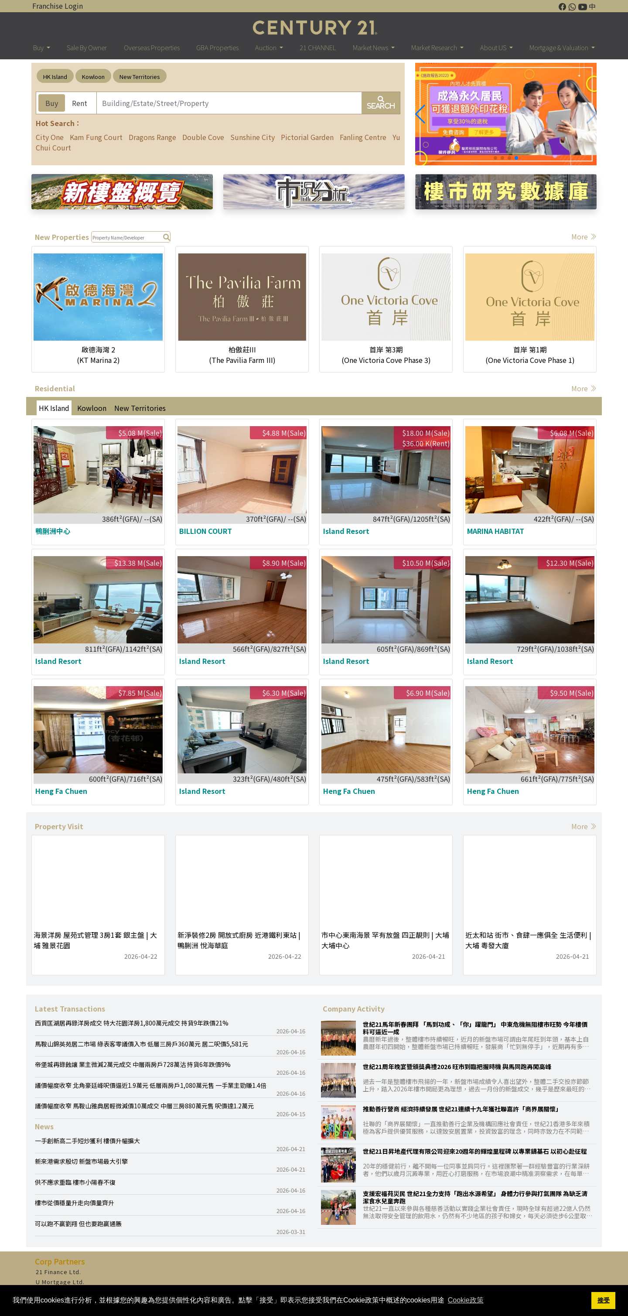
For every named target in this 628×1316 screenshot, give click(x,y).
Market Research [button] (434, 47)
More (584, 236)
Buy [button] (39, 47)
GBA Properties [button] (217, 47)
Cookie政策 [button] (466, 1300)
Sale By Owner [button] (87, 47)
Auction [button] (266, 47)
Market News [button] (371, 47)
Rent (79, 103)
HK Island (55, 76)
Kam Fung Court (96, 137)
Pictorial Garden (307, 137)
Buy (51, 103)
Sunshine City (252, 137)
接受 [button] (603, 1300)
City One (50, 137)
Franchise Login (57, 5)
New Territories (139, 76)
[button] (420, 114)
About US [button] (494, 47)
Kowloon (93, 76)
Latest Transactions (70, 1008)
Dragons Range (152, 137)
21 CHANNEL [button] (318, 47)
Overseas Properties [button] (152, 47)
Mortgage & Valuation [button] (559, 47)
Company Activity (354, 1008)
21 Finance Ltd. (58, 1272)
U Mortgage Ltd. (60, 1282)
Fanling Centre (363, 137)
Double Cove (203, 137)
